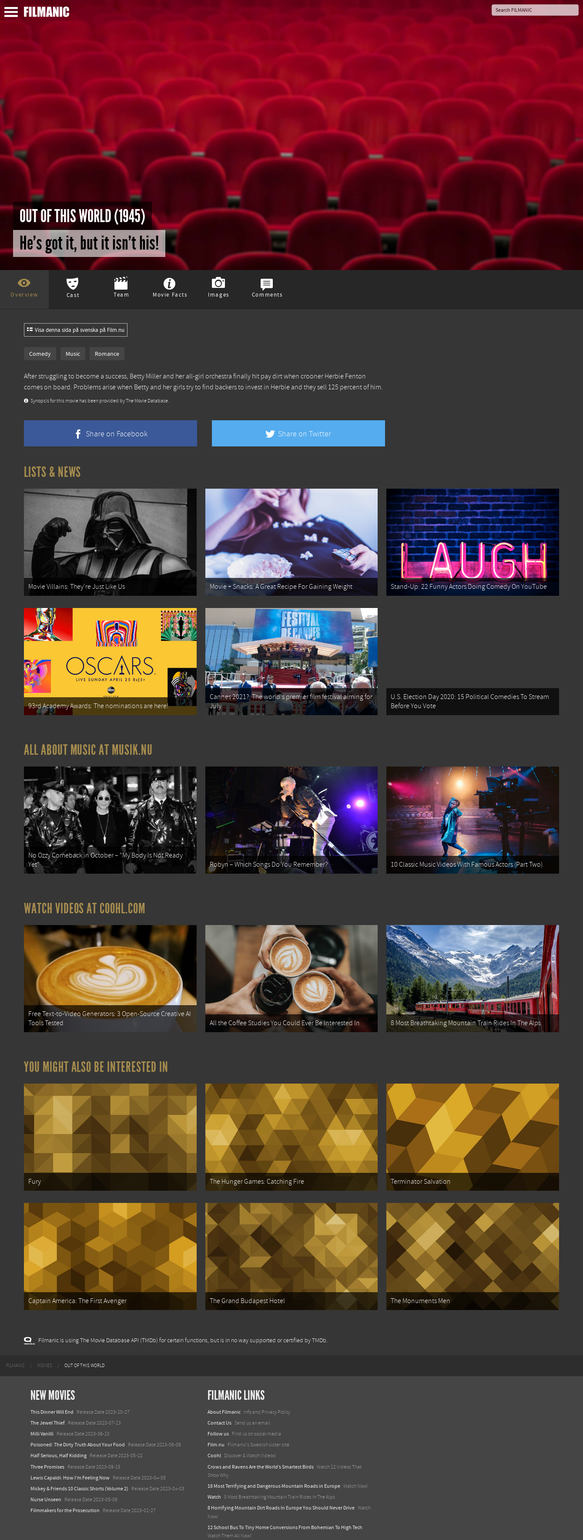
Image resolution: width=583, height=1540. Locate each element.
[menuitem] (15, 1343)
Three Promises (47, 1444)
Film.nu (216, 1422)
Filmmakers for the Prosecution (65, 1488)
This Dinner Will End (52, 1389)
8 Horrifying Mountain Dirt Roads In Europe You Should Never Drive (281, 1486)
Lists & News (52, 472)
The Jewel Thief (47, 1400)
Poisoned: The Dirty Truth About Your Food (77, 1422)
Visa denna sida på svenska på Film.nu (75, 330)
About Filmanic (224, 1389)
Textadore (218, 1524)
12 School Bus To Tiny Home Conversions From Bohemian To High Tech (285, 1505)
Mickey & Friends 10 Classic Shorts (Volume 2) (79, 1466)
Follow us (218, 1411)
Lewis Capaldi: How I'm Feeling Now (70, 1455)
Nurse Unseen (45, 1477)
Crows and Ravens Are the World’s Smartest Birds (261, 1444)
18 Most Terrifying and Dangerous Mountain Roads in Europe (274, 1464)
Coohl (214, 1433)
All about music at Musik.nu (88, 742)
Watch (214, 1475)
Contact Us (219, 1400)
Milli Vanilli (42, 1411)
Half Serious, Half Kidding (58, 1433)
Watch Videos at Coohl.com (84, 897)
